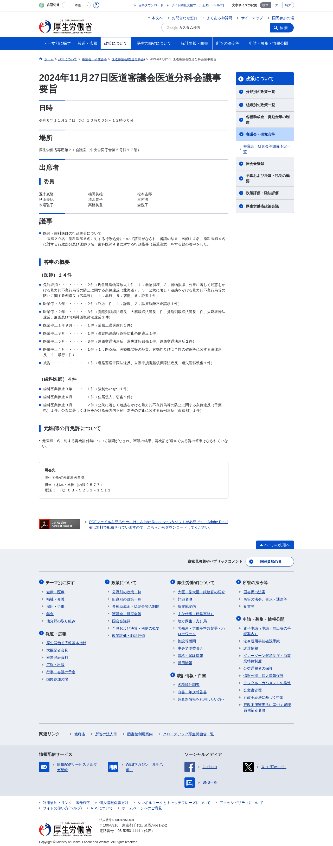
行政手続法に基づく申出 (264, 694)
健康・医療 (55, 590)
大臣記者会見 (57, 647)
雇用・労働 (55, 605)
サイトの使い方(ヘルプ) (62, 805)
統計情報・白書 (192, 673)
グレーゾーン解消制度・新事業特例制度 (267, 655)
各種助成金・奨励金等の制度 (268, 119)
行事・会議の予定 (60, 669)
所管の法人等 (106, 731)
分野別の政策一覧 (260, 92)
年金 (50, 612)
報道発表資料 (57, 654)
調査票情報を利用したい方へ (201, 696)
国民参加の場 (283, 18)
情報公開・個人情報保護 (264, 673)
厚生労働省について (196, 581)
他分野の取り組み (60, 619)
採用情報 (185, 661)
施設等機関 (187, 639)
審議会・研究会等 (260, 134)
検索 (284, 27)
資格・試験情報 (190, 654)
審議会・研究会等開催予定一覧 (267, 149)
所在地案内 (187, 605)
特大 (288, 5)
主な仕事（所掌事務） (196, 612)
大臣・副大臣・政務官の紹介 (201, 590)
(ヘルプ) (218, 5)
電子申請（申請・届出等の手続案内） (267, 628)
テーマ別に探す (60, 581)
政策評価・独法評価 (262, 193)
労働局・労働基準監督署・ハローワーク (201, 629)
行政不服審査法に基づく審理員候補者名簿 (267, 704)
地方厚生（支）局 (192, 619)
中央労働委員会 (190, 646)
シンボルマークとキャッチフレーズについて (174, 800)
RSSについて (102, 805)
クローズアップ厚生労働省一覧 (188, 731)
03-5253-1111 (129, 828)
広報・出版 (55, 662)
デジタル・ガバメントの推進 (267, 680)
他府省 (79, 731)
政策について (260, 78)
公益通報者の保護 (258, 665)
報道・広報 (56, 631)
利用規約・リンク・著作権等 (66, 800)
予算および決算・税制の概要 (268, 178)
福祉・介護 (55, 597)
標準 (265, 5)
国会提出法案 (254, 590)
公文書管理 (253, 687)
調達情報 (251, 645)
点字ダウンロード (150, 5)
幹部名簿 (185, 597)
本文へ (157, 18)
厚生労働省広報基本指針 (66, 640)
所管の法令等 (256, 581)
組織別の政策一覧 (260, 105)
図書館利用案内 (140, 731)
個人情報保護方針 (114, 800)
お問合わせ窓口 (184, 18)
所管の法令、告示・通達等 (265, 597)
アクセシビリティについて (241, 800)
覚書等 (249, 605)
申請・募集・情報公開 (264, 617)
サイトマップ (252, 18)
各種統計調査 (189, 682)
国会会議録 (255, 164)
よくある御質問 (219, 18)
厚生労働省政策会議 (262, 206)
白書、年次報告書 (192, 689)
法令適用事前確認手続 (262, 638)
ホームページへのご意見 (142, 805)
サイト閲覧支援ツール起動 (190, 5)
